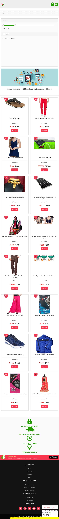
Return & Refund (29, 490)
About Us (29, 471)
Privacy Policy (29, 485)
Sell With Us (29, 498)
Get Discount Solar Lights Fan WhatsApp (22, 518)
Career (29, 474)
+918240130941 (52, 511)
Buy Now (14, 130)
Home (29, 468)
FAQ (29, 477)
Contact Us (29, 500)
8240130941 (46, 515)
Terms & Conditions (29, 487)
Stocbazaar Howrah (9, 38)
